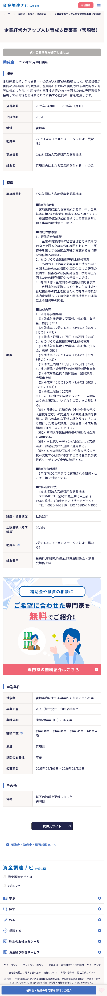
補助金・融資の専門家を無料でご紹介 (49, 990)
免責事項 (53, 964)
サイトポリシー (12, 964)
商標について (50, 972)
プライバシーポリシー (34, 964)
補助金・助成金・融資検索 (32, 14)
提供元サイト (52, 826)
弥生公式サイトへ (86, 972)
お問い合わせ (67, 972)
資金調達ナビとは (20, 876)
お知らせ (14, 886)
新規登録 (85, 5)
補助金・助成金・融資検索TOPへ (33, 844)
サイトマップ (94, 964)
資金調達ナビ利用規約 (72, 964)
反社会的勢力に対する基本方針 (25, 972)
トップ (6, 14)
